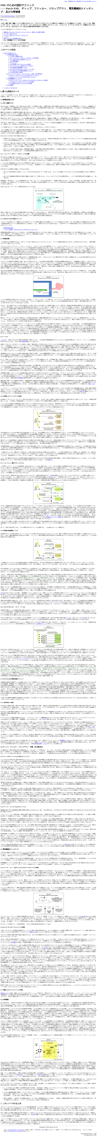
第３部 (83, 916)
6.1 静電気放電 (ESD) (12, 54)
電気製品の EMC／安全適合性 (74, 1)
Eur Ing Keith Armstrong (8, 16)
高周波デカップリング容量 (53, 517)
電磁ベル (32, 932)
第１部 (20, 1074)
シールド (6, 37)
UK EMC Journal (20, 1129)
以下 (54, 600)
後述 (49, 459)
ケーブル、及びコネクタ (10, 33)
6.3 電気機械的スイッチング (14, 78)
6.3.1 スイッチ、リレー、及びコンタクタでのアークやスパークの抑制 (29, 80)
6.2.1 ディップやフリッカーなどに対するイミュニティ (24, 75)
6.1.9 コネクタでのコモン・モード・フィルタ (22, 69)
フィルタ (68, 617)
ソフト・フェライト (23, 658)
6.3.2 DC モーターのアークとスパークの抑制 (22, 81)
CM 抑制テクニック (41, 623)
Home (66, 1)
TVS (2, 593)
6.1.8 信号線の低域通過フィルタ (18, 67)
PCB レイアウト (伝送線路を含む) (13, 38)
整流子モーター (5, 993)
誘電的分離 (25, 341)
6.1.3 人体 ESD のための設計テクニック (20, 59)
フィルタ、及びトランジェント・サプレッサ (16, 35)
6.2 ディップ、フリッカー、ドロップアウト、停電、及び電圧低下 (24, 74)
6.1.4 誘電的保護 (14, 61)
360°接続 (13, 942)
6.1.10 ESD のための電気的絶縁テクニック (21, 70)
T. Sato (5, 19)
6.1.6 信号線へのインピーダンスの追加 (20, 64)
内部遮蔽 (20, 377)
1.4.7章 (92, 727)
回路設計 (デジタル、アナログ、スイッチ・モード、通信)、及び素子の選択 (24, 32)
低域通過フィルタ (64, 740)
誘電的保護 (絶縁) (8, 228)
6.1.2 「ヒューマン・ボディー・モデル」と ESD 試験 (24, 58)
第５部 (52, 475)
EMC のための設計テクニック (89, 1)
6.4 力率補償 (10, 85)
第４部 (82, 391)
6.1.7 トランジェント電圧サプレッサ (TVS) (21, 66)
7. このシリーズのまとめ (10, 87)
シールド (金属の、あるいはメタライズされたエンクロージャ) (21, 229)
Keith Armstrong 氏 (12, 1129)
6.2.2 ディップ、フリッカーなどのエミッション (22, 77)
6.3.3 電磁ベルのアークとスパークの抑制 (21, 83)
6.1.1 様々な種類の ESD (16, 56)
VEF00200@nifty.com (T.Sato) (15, 1131)
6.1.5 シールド (13, 62)
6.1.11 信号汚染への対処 (16, 72)
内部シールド (91, 383)
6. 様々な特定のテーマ (10, 53)
